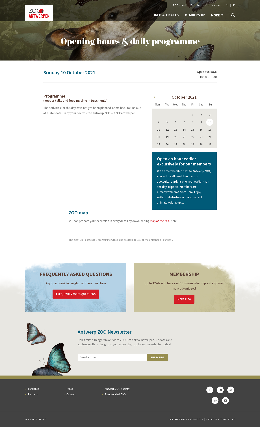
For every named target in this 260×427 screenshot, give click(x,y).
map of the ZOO (160, 221)
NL (227, 5)
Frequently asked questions (76, 294)
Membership (195, 15)
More (217, 15)
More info (184, 299)
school (179, 5)
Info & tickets (166, 15)
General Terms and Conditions (186, 419)
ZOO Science (212, 5)
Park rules (33, 389)
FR (233, 5)
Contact (71, 394)
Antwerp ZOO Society (117, 389)
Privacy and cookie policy (220, 419)
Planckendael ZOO (115, 394)
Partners (33, 394)
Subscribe (157, 357)
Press (69, 389)
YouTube (195, 5)
